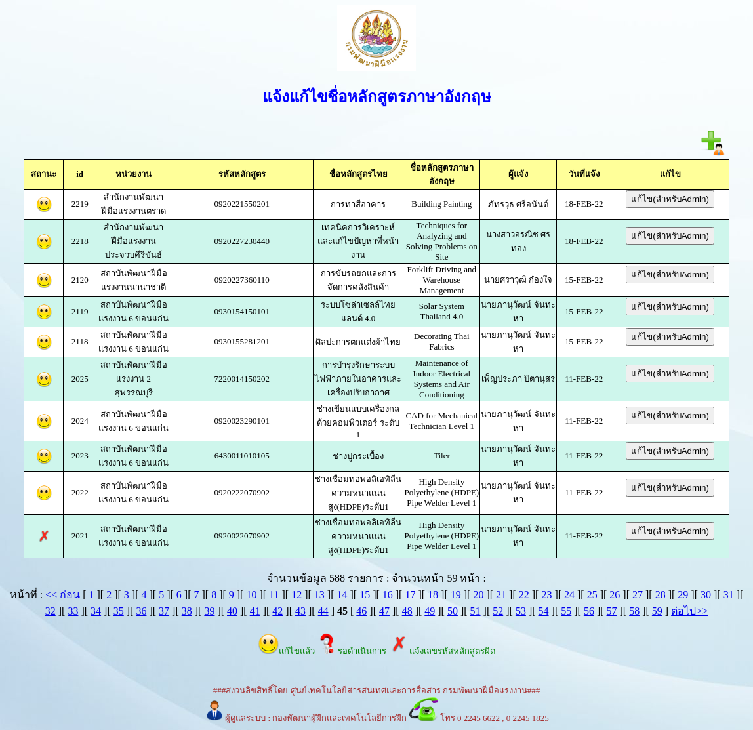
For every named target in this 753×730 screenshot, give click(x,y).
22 (524, 594)
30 (706, 594)
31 (728, 594)
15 (364, 594)
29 (683, 594)
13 (319, 594)
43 (300, 611)
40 (232, 611)
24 (569, 594)
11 (274, 594)
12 (296, 594)
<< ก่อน (62, 594)
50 (452, 611)
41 (255, 611)
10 (251, 594)
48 (407, 611)
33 (73, 611)
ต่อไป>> (689, 611)
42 (277, 611)
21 (501, 594)
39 (209, 611)
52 (498, 611)
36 (141, 611)
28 (660, 594)
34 (96, 611)
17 (410, 594)
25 (592, 594)
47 (384, 611)
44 (323, 611)
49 (429, 611)
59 (657, 611)
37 (164, 611)
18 (433, 594)
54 (544, 611)
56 (589, 611)
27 (637, 594)
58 (634, 611)
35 (118, 611)
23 (546, 594)
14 (341, 594)
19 (456, 594)
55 (566, 611)
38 (187, 611)
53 (521, 611)
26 (614, 594)
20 (478, 594)
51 (475, 611)
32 (50, 611)
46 (361, 611)
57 (612, 611)
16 (387, 594)
